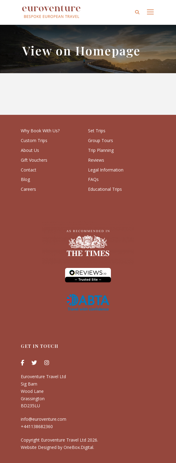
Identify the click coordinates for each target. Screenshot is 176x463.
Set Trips (96, 131)
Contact (28, 170)
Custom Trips (34, 140)
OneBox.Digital (78, 447)
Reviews (96, 160)
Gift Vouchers (34, 160)
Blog (25, 179)
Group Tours (100, 140)
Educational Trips (105, 189)
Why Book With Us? (40, 131)
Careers (28, 189)
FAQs (93, 179)
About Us (30, 150)
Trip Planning (101, 150)
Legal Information (105, 170)
